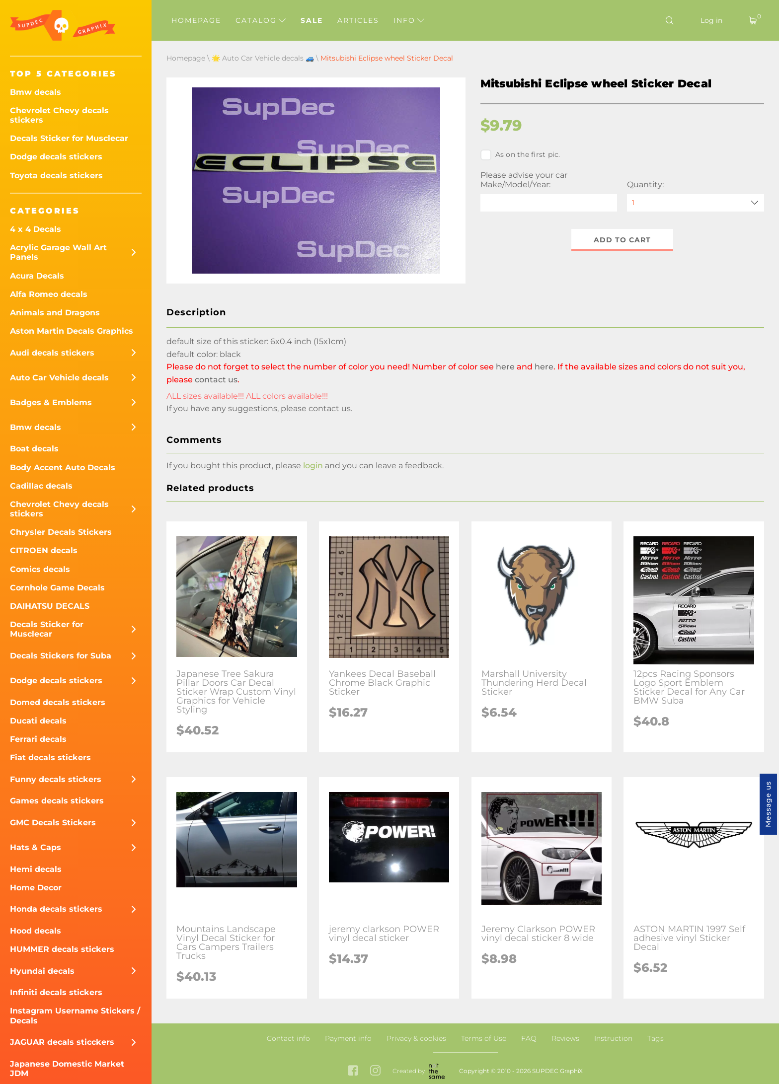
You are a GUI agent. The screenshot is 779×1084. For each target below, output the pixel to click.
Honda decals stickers (56, 909)
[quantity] (695, 203)
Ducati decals (38, 720)
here (505, 366)
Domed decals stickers (57, 702)
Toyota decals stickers (56, 175)
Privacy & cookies (416, 1038)
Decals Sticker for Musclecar (69, 138)
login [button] (313, 465)
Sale (312, 20)
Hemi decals (36, 869)
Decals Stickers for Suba (60, 655)
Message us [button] (768, 804)
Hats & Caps (35, 847)
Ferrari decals (38, 739)
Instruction (613, 1038)
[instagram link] (375, 1071)
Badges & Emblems (51, 402)
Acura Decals (37, 276)
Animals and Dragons (55, 312)
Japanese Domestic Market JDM (67, 1068)
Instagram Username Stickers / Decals (75, 1015)
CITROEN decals (44, 550)
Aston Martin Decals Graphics (71, 331)
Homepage (196, 20)
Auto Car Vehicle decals (59, 377)
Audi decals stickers (52, 353)
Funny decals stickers (55, 779)
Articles (358, 20)
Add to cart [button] (622, 239)
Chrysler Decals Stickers (61, 532)
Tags (655, 1038)
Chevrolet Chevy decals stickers (59, 115)
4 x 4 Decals (35, 229)
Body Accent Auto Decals (62, 467)
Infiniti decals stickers (56, 992)
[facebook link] (353, 1071)
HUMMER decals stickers (62, 949)
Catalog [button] (260, 20)
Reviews (565, 1038)
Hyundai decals (42, 971)
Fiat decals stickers (50, 757)
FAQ (529, 1038)
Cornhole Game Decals (57, 587)
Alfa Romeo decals (48, 294)
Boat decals (34, 448)
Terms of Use (483, 1038)
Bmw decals (35, 92)
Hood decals (35, 931)
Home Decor (36, 887)
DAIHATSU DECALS (49, 606)
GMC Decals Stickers (53, 822)
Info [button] (408, 20)
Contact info (288, 1038)
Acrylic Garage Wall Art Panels (58, 252)
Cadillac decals (41, 486)
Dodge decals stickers (56, 156)
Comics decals (40, 569)
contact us (216, 379)
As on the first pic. (520, 154)
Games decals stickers (57, 800)
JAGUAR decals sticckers (62, 1042)
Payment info (348, 1038)
